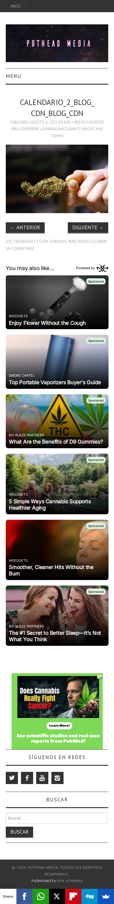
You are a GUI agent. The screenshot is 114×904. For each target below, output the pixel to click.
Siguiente (88, 227)
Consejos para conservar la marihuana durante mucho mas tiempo (57, 129)
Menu (13, 76)
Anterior (25, 227)
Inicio (16, 6)
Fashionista (44, 880)
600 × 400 (72, 122)
